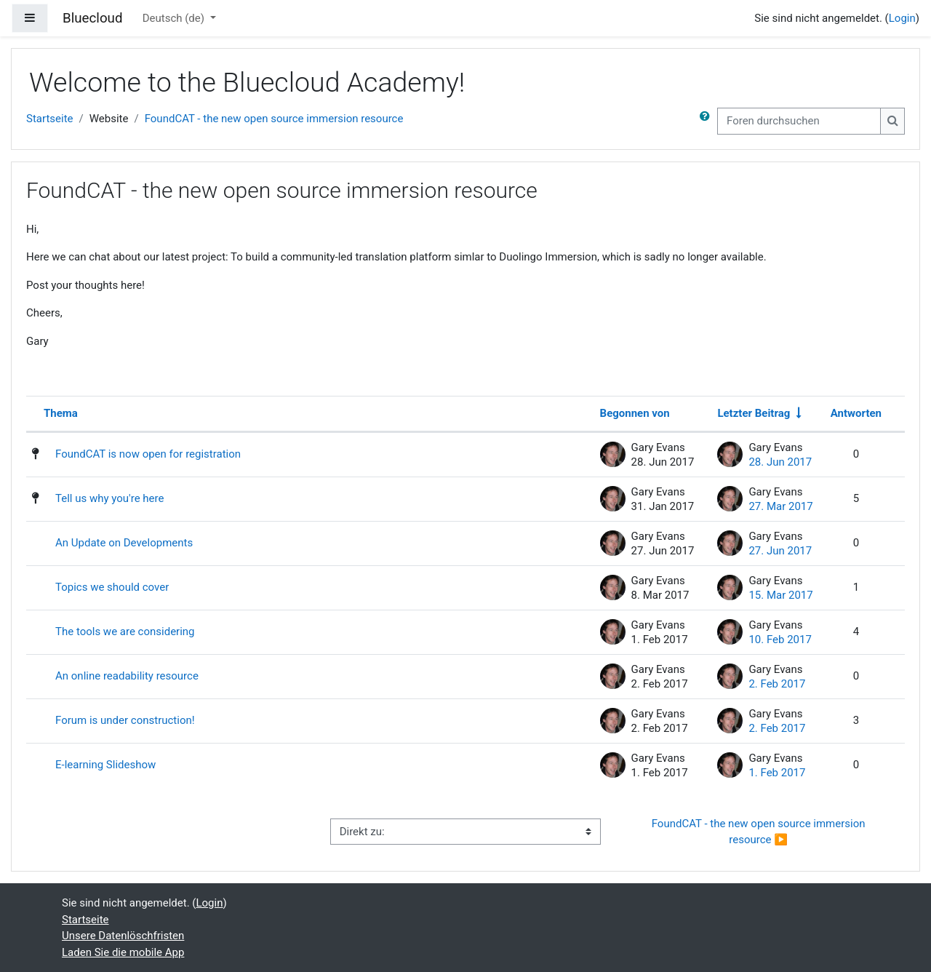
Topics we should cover (112, 587)
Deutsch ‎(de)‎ (175, 18)
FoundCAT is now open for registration (148, 454)
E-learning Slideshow (105, 764)
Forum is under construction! (125, 720)
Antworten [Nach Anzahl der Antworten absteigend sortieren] (856, 413)
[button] (707, 121)
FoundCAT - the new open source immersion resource (274, 118)
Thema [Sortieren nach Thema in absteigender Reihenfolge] (61, 413)
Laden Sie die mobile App (123, 952)
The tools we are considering (125, 631)
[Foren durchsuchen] (799, 121)
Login (902, 18)
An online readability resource (127, 675)
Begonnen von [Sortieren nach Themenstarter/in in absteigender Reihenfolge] (635, 413)
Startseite (49, 118)
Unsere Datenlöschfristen (123, 935)
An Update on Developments (124, 542)
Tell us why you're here (109, 498)
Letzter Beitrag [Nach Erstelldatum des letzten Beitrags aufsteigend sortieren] (753, 413)
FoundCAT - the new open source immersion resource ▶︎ (760, 832)
